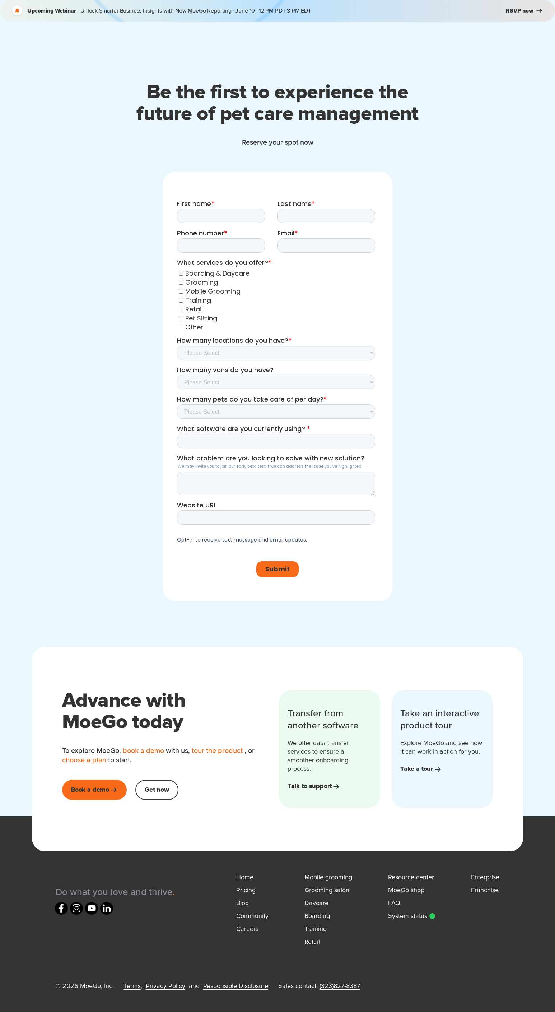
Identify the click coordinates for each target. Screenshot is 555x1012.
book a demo (143, 750)
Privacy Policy (165, 986)
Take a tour (421, 769)
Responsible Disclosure (235, 986)
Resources (316, 37)
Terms (132, 986)
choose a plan (85, 760)
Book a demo (508, 37)
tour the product (217, 750)
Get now (157, 790)
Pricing (371, 37)
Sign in (457, 37)
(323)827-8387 (340, 986)
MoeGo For (189, 37)
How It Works (253, 37)
